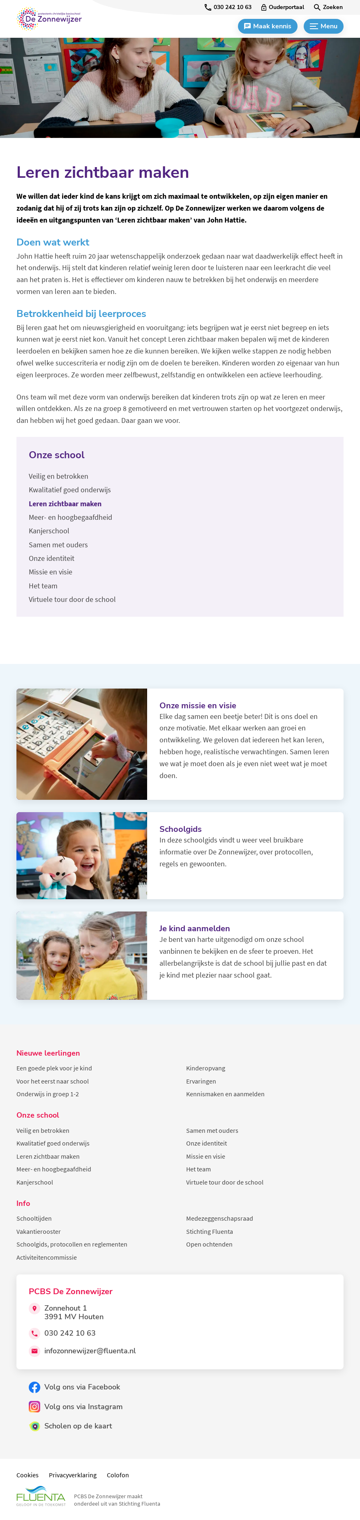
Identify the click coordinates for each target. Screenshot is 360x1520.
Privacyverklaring (73, 1475)
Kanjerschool (34, 1182)
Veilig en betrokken (42, 1130)
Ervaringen (201, 1081)
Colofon (118, 1475)
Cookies (27, 1475)
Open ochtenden (209, 1244)
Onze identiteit (206, 1143)
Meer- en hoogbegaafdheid (53, 1169)
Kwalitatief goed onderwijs (53, 1143)
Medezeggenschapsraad (219, 1218)
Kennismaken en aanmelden (225, 1094)
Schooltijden (34, 1218)
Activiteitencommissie (46, 1257)
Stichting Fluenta (209, 1231)
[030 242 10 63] (228, 7)
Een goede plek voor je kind (54, 1068)
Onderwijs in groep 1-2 (47, 1094)
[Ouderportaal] (283, 7)
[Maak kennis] (268, 26)
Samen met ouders (212, 1130)
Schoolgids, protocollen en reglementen (71, 1244)
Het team (198, 1169)
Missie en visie (205, 1156)
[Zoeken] (328, 7)
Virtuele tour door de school (224, 1182)
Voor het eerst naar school (52, 1081)
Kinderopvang (205, 1068)
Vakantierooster (38, 1231)
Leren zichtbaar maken (48, 1156)
